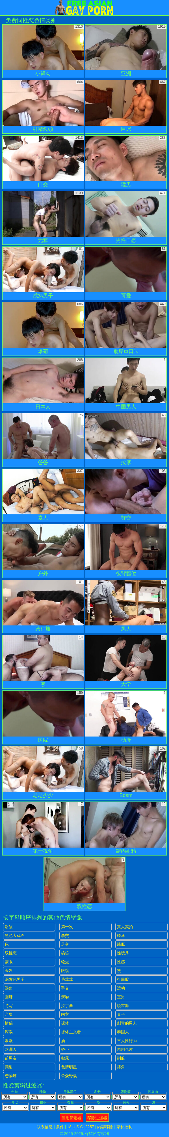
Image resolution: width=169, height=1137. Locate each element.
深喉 (9, 1032)
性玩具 (123, 953)
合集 (9, 1014)
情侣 (9, 1023)
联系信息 (45, 1127)
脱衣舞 (123, 1005)
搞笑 (65, 953)
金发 (9, 970)
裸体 (65, 1023)
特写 (9, 1005)
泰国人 (123, 1032)
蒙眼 (9, 962)
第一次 (67, 926)
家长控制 (124, 1127)
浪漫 (9, 1040)
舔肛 (121, 944)
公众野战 (69, 1075)
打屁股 (123, 979)
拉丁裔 (67, 1005)
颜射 (9, 1067)
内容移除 (105, 1127)
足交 (65, 944)
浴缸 (9, 926)
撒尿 (65, 1058)
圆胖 (9, 997)
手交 (65, 988)
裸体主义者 (71, 1032)
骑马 (121, 935)
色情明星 (69, 1067)
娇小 (65, 1049)
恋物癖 (11, 1075)
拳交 (65, 935)
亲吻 (65, 997)
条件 (60, 1127)
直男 (121, 997)
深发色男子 (15, 979)
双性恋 (11, 953)
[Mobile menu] (5, 7)
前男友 (11, 1058)
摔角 (121, 1067)
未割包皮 (125, 1049)
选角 (9, 988)
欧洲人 (11, 1049)
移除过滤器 (97, 1118)
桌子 (121, 1014)
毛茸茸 (67, 979)
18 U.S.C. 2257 (80, 1127)
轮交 (65, 962)
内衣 (65, 1014)
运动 (121, 988)
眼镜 (65, 970)
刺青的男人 (127, 1023)
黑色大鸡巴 (15, 935)
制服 (121, 1058)
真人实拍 (125, 926)
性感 (121, 962)
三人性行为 (127, 1040)
